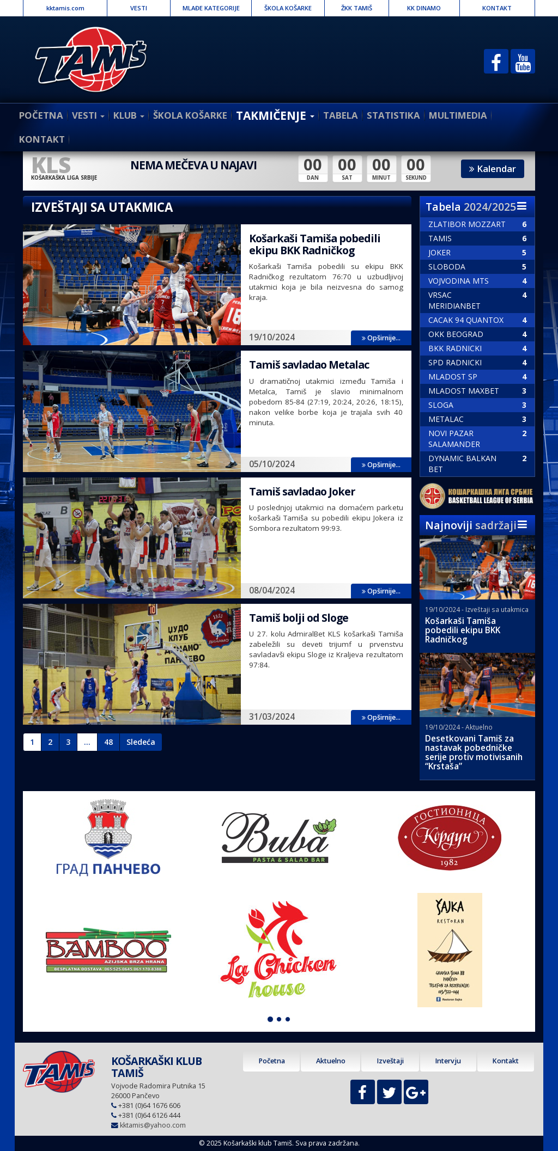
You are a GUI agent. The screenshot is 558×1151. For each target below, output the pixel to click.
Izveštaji (390, 1061)
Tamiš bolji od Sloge (298, 617)
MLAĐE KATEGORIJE (211, 8)
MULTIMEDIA (458, 115)
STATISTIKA (393, 115)
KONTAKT (497, 8)
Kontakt (505, 1061)
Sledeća (140, 742)
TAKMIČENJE (275, 115)
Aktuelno (330, 1061)
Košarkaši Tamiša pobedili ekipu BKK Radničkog (314, 244)
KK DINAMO (424, 8)
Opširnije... (381, 337)
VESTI (138, 8)
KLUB (128, 115)
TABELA (340, 115)
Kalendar (492, 168)
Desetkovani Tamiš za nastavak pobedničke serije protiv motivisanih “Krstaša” (474, 752)
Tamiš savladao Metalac (309, 364)
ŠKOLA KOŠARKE (288, 8)
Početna (271, 1061)
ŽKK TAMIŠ (356, 8)
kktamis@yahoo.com (153, 1125)
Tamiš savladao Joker (302, 491)
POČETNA (41, 115)
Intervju (448, 1061)
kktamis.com (65, 8)
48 (108, 742)
